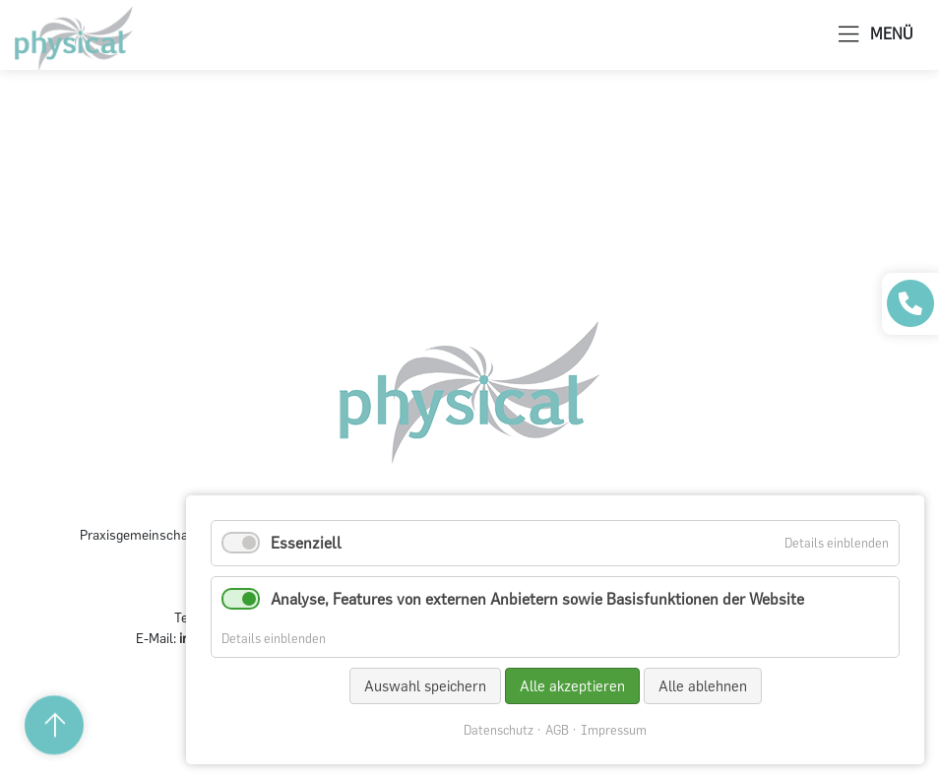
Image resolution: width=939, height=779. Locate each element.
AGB (557, 730)
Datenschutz (498, 730)
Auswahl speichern (425, 686)
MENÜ (875, 35)
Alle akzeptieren (572, 686)
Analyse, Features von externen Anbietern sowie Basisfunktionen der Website (537, 599)
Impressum (614, 730)
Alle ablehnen (702, 686)
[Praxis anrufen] (910, 303)
